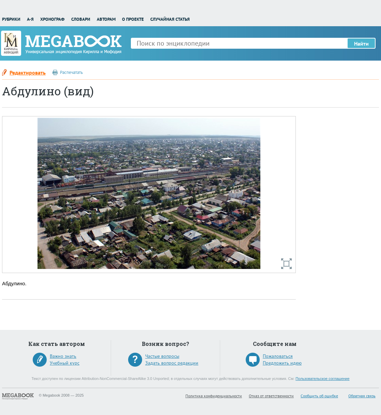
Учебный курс (64, 363)
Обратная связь (362, 395)
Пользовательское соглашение (322, 379)
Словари (80, 19)
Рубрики (11, 19)
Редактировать (28, 72)
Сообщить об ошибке (319, 395)
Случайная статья (170, 19)
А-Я (30, 19)
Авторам (106, 19)
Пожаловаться (278, 356)
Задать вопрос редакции (171, 363)
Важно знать (63, 356)
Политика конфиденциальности (213, 395)
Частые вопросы (162, 356)
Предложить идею (282, 363)
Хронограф (52, 19)
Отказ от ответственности (271, 395)
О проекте (133, 19)
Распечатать (71, 72)
